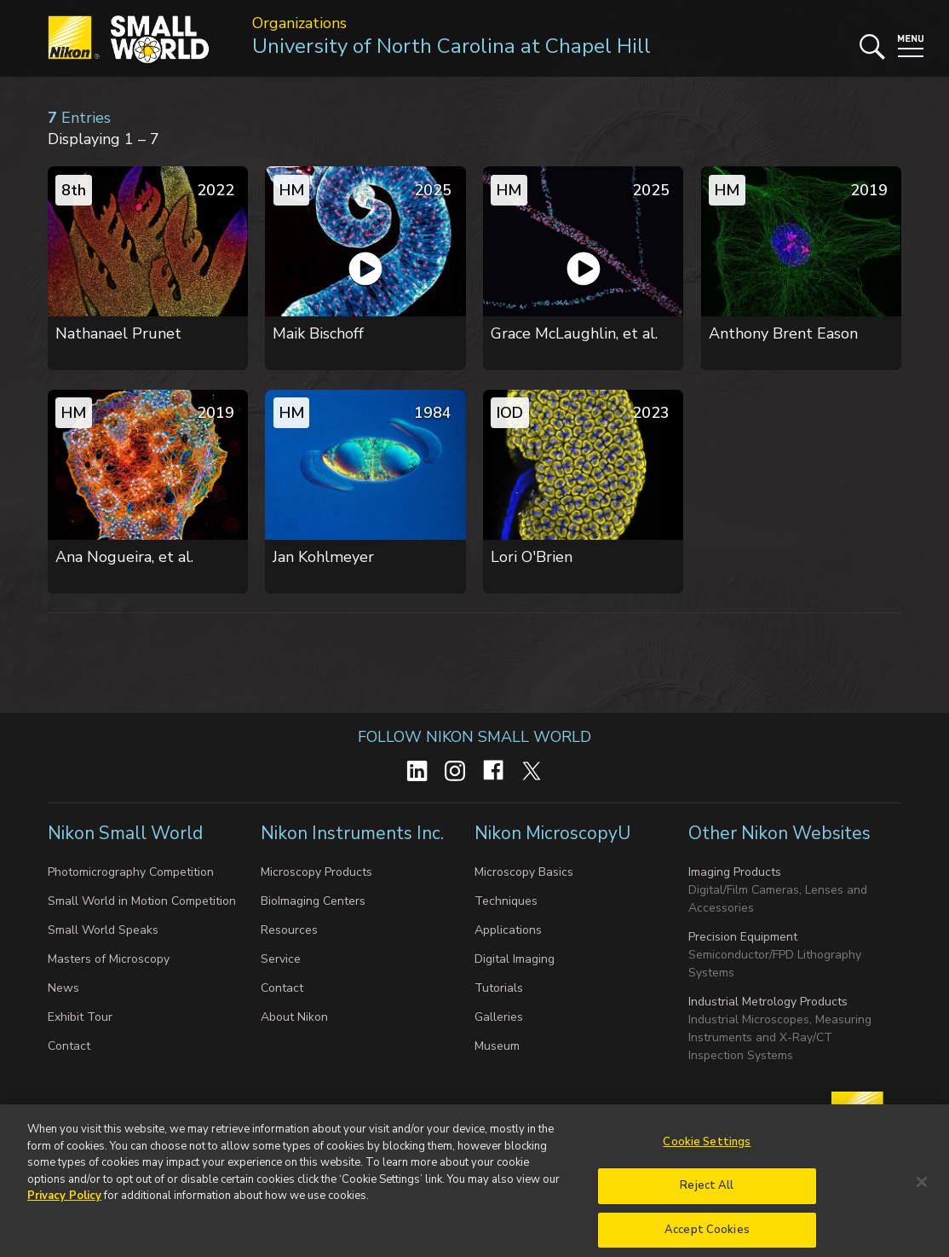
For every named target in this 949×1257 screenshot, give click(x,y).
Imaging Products (734, 872)
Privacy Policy (64, 1207)
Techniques (506, 901)
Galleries (498, 1017)
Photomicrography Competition (131, 872)
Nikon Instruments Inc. (354, 833)
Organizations (299, 23)
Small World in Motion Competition (142, 901)
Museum (497, 1046)
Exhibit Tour (80, 1017)
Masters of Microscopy (109, 959)
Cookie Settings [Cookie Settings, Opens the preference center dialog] (707, 1153)
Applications (508, 930)
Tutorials (498, 988)
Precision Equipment (742, 937)
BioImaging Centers (313, 901)
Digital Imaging (514, 959)
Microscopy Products (316, 872)
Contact (69, 1046)
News (63, 988)
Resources (289, 930)
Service (281, 959)
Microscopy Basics (523, 872)
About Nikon (294, 1017)
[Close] (921, 1194)
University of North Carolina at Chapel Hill (451, 46)
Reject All (706, 1197)
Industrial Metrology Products (768, 1001)
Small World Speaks (103, 930)
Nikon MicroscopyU (552, 833)
